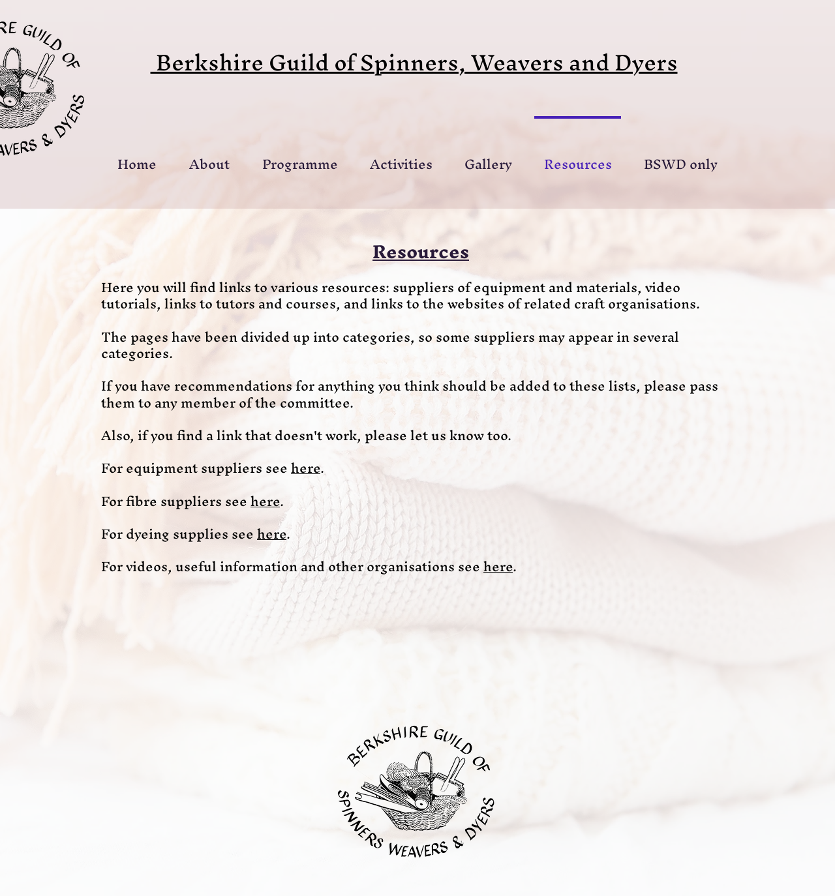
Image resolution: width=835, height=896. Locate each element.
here (305, 468)
